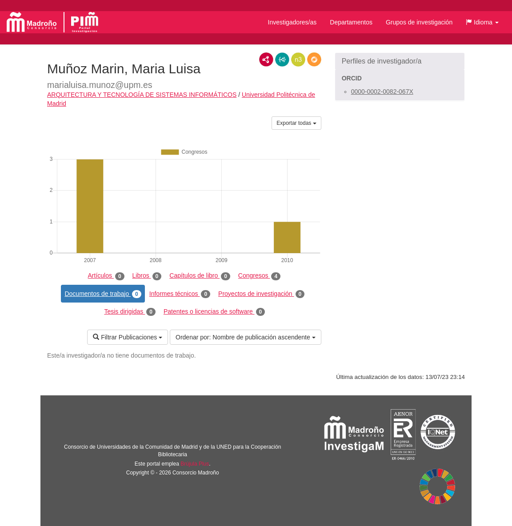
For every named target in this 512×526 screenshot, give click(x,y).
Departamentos (351, 22)
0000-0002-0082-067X (382, 91)
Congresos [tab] (259, 276)
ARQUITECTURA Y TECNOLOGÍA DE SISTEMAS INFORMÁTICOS (141, 94)
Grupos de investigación (419, 22)
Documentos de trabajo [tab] (102, 294)
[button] (482, 22)
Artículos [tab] (106, 276)
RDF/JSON (314, 59)
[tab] (399, 61)
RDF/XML (266, 59)
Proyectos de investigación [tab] (261, 294)
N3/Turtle (298, 59)
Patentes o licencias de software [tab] (214, 312)
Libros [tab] (147, 276)
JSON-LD (282, 59)
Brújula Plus (194, 464)
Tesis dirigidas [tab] (130, 312)
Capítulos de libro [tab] (199, 276)
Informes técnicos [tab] (179, 294)
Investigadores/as (292, 22)
